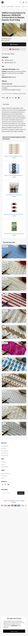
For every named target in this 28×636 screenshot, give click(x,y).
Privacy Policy (4, 475)
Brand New (17, 6)
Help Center (3, 462)
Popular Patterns (4, 451)
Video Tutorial (14, 49)
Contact (3, 464)
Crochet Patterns (10, 6)
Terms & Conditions (5, 473)
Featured (3, 6)
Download (14, 44)
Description (14, 104)
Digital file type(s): (7, 62)
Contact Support (4, 466)
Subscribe (20, 493)
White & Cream (4, 453)
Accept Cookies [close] (14, 631)
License (3, 478)
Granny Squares (4, 455)
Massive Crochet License (19, 93)
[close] (25, 617)
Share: (3, 97)
